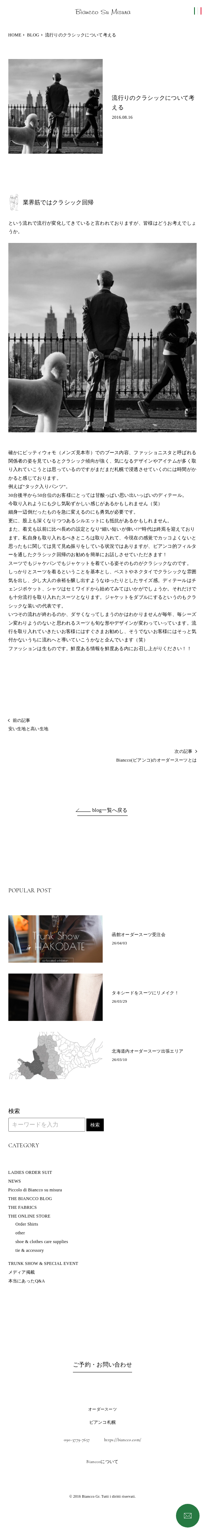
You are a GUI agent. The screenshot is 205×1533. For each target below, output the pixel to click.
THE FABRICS (22, 1207)
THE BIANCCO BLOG (30, 1198)
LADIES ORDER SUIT (30, 1172)
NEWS (14, 1181)
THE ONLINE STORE (29, 1216)
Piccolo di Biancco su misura (35, 1189)
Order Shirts (27, 1224)
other (20, 1232)
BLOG (33, 35)
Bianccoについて (102, 1461)
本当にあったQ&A (26, 1281)
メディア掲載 (21, 1272)
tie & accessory (30, 1250)
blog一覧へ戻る (110, 810)
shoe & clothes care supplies (42, 1241)
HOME (15, 35)
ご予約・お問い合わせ (102, 1364)
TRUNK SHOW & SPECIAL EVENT (43, 1263)
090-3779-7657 (77, 1439)
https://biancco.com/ (122, 1439)
